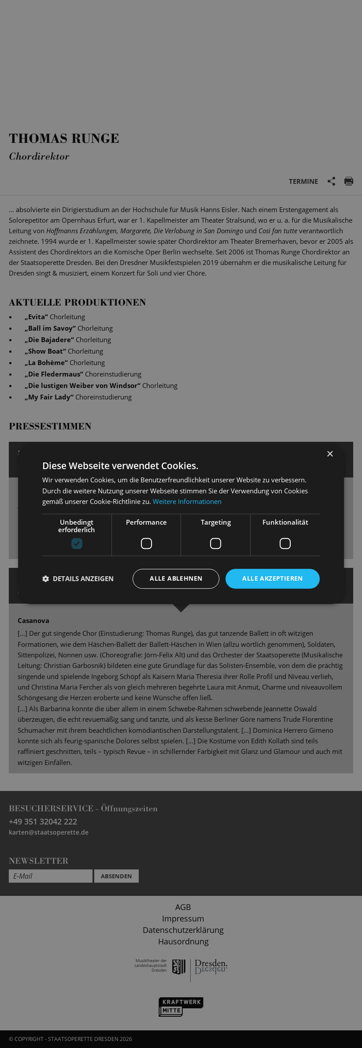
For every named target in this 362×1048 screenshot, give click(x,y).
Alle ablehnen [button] (176, 578)
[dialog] (181, 524)
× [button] (329, 454)
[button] (78, 579)
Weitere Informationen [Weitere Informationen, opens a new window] (187, 501)
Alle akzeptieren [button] (272, 578)
